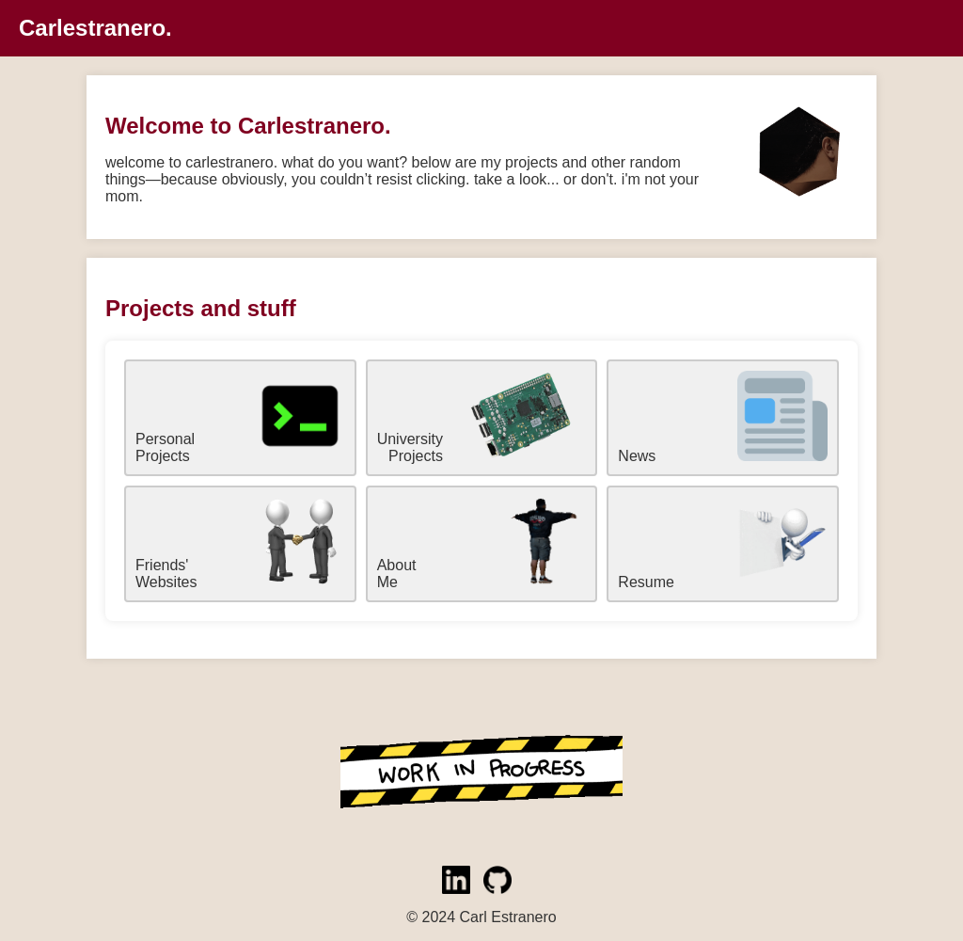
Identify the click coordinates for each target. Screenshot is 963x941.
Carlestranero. (95, 27)
